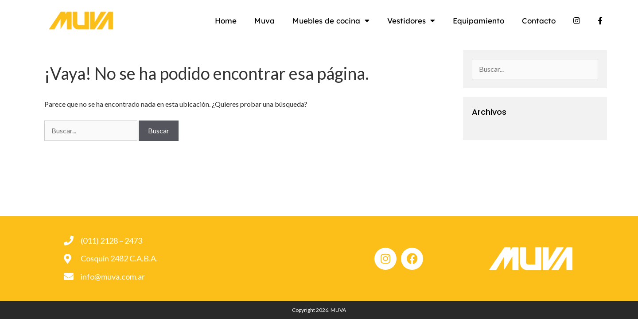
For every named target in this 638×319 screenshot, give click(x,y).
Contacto (556, 20)
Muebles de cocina (348, 20)
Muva (282, 20)
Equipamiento (496, 20)
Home (243, 20)
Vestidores (429, 20)
